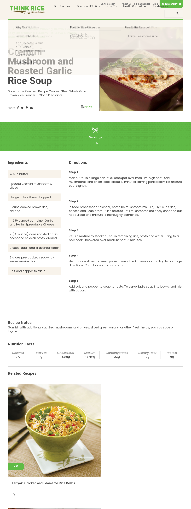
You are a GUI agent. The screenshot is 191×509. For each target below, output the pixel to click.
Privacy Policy (140, 501)
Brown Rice (62, 29)
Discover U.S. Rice (88, 13)
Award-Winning (40, 29)
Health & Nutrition (134, 13)
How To (111, 13)
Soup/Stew (37, 37)
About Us (127, 4)
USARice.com (107, 4)
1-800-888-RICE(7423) (83, 491)
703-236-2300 (53, 491)
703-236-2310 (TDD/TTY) (120, 491)
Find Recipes (62, 13)
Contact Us (122, 501)
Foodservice (160, 13)
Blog (155, 4)
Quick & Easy (17, 37)
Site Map (157, 501)
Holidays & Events (63, 33)
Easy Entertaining (21, 33)
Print (88, 107)
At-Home (19, 29)
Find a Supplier (142, 4)
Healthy (42, 33)
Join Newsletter (171, 3)
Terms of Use (174, 501)
